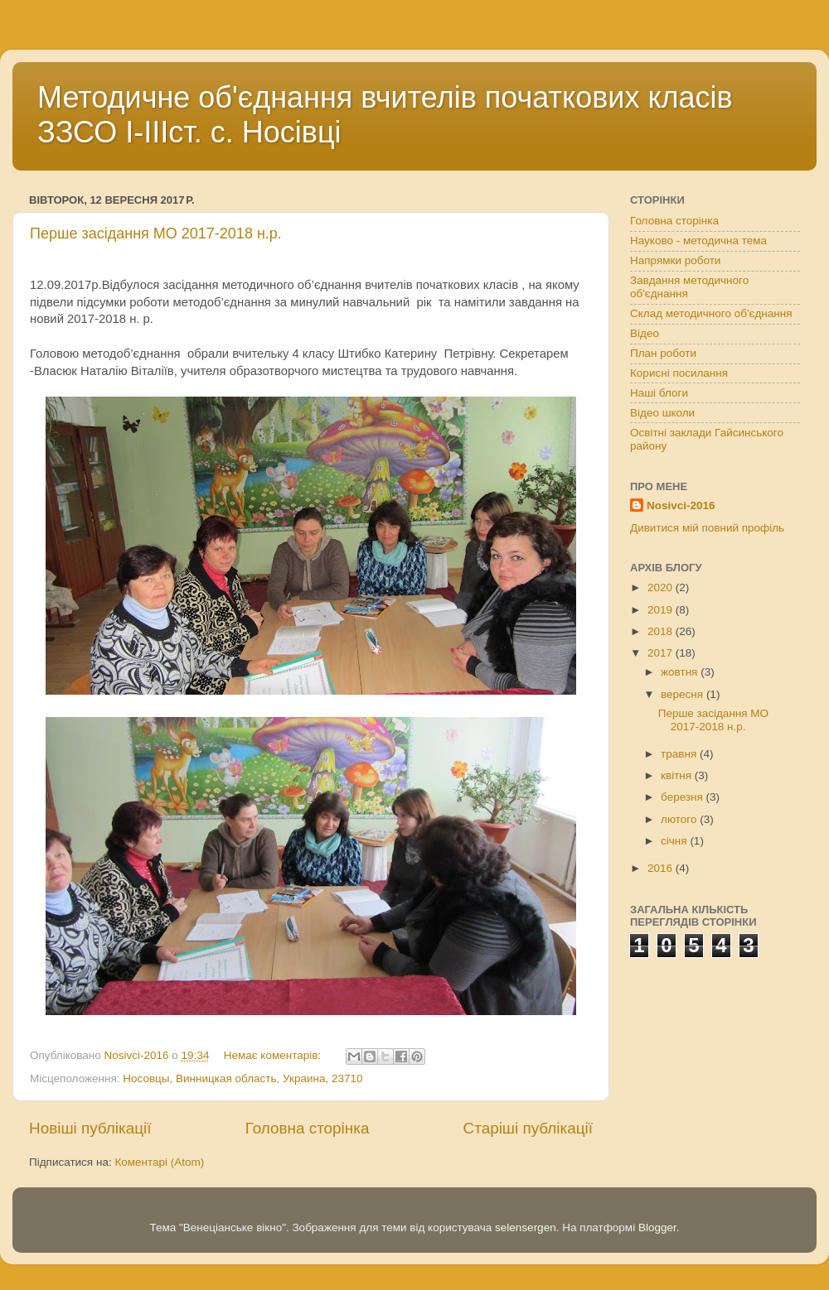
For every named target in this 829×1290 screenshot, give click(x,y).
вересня (683, 694)
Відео (644, 333)
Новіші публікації (90, 1128)
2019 (661, 610)
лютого (680, 819)
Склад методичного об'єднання (711, 313)
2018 (661, 631)
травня (680, 754)
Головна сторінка (307, 1128)
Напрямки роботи (675, 260)
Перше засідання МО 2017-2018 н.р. (156, 233)
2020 (661, 587)
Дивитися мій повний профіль (707, 528)
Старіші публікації (528, 1128)
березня (683, 797)
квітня (678, 775)
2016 (661, 868)
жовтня (681, 672)
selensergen (525, 1227)
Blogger (657, 1227)
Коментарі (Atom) (159, 1162)
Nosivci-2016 (681, 505)
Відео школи (662, 413)
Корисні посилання (679, 373)
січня (675, 841)
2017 (661, 653)
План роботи (663, 353)
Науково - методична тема (698, 240)
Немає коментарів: (274, 1055)
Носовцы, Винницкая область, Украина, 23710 (242, 1078)
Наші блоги (659, 393)
